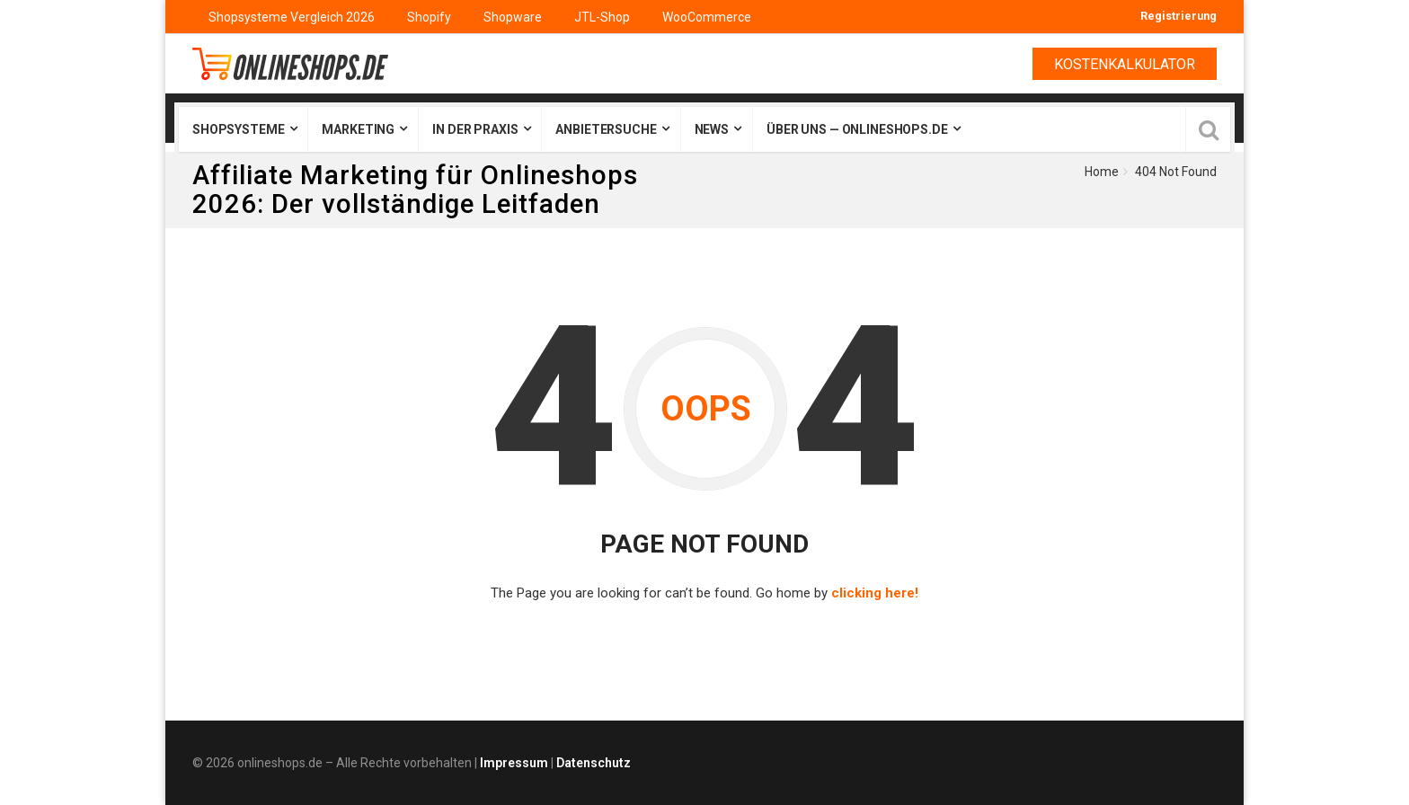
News (712, 129)
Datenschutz (593, 763)
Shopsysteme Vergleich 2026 (291, 17)
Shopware (512, 17)
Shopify (429, 17)
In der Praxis (475, 129)
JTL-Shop (602, 17)
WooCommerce (706, 17)
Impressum (514, 763)
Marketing (358, 129)
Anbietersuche (605, 129)
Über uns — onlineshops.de (857, 129)
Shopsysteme (238, 129)
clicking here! (874, 593)
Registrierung (1178, 15)
